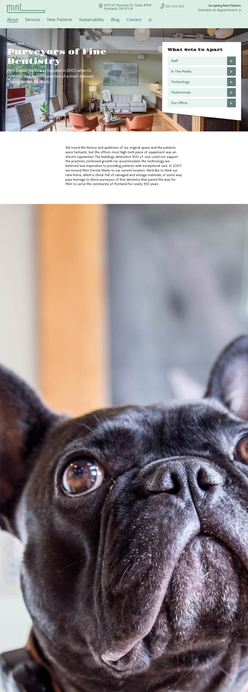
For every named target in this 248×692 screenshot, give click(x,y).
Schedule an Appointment (217, 10)
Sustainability (91, 19)
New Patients (59, 19)
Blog (115, 19)
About (12, 19)
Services (32, 19)
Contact (134, 19)
